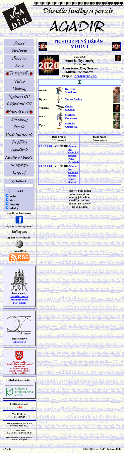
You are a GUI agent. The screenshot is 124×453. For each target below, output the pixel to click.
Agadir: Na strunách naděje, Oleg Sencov (73, 174)
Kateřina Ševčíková (71, 90)
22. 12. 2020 (46, 146)
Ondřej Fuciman (70, 108)
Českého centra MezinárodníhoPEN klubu (19, 299)
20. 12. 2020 (46, 165)
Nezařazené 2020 (85, 76)
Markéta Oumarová (71, 116)
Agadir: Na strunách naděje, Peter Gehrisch (73, 154)
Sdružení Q (19, 341)
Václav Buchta (73, 99)
